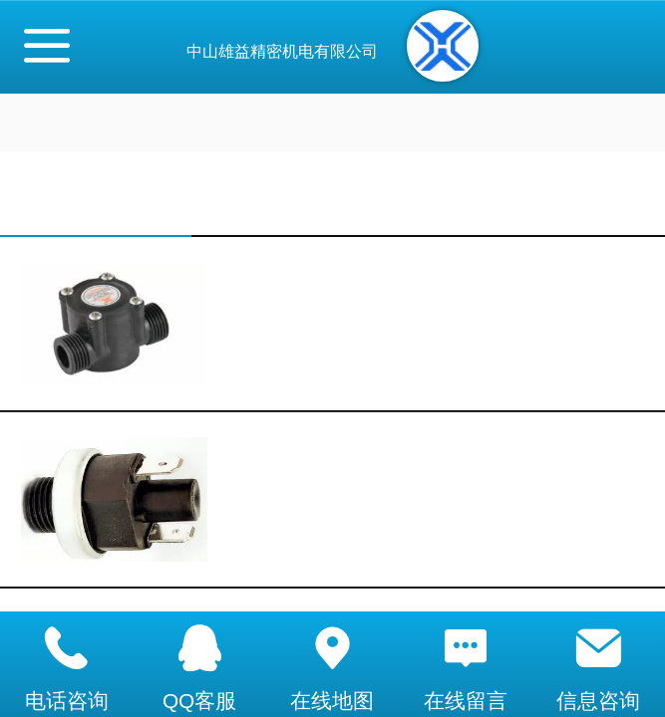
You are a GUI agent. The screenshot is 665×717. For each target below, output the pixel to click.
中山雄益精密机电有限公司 (282, 51)
